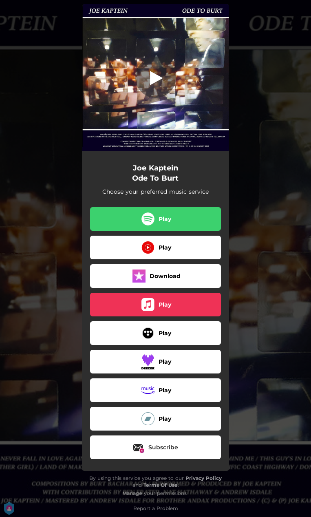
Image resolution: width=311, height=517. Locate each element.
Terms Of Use (160, 485)
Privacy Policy (203, 478)
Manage (132, 493)
